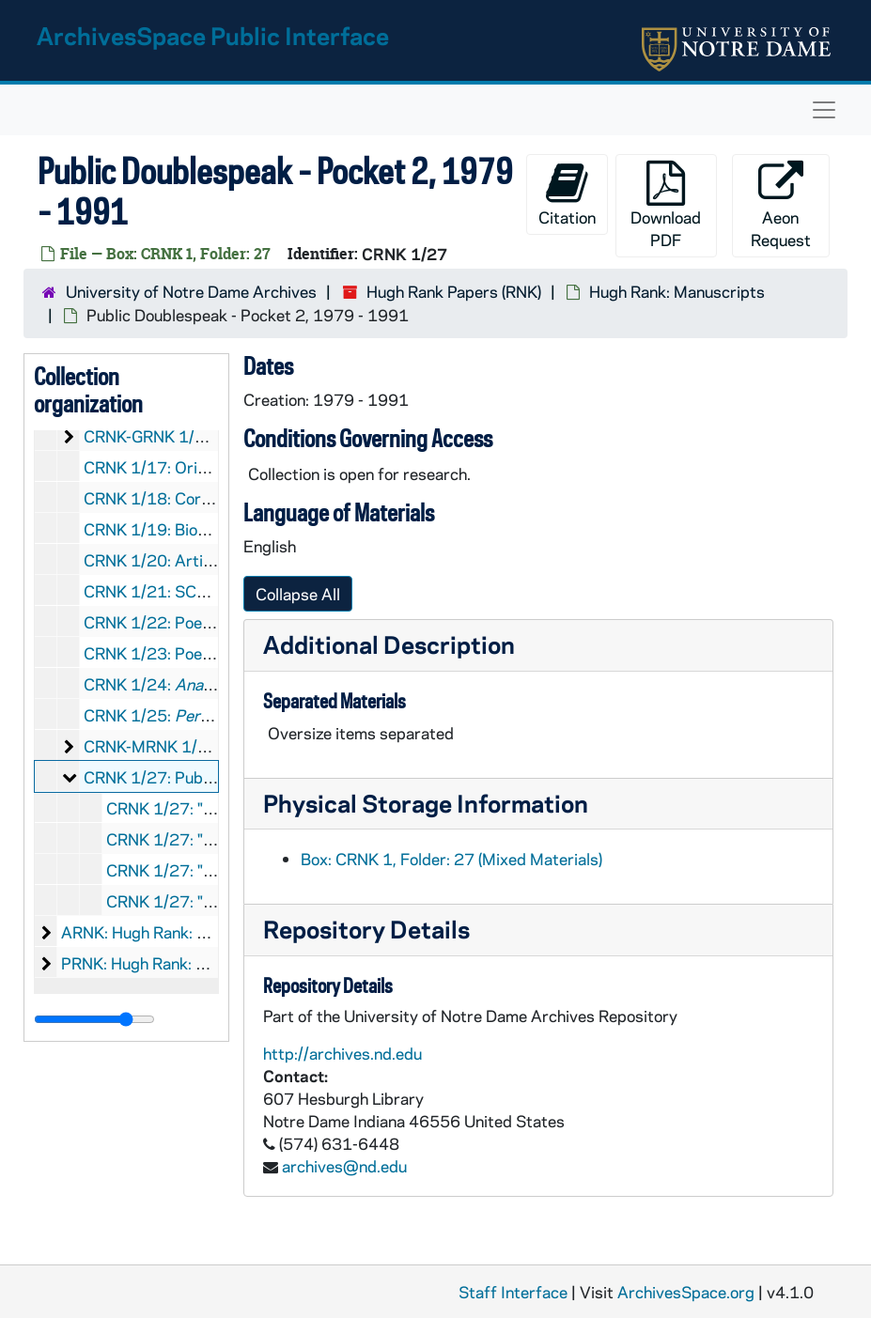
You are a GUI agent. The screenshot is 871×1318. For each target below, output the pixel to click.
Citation (567, 194)
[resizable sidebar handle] (94, 1019)
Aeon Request (781, 205)
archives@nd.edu (344, 1165)
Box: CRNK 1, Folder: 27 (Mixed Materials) (451, 858)
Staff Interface (513, 1291)
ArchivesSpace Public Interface (213, 35)
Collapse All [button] (298, 593)
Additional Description (389, 643)
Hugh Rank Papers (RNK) (453, 291)
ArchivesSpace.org (685, 1291)
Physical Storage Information (425, 802)
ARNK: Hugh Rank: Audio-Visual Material (205, 932)
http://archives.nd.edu (342, 1053)
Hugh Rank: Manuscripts (677, 291)
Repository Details (366, 928)
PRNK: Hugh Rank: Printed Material (187, 963)
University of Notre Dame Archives (191, 291)
